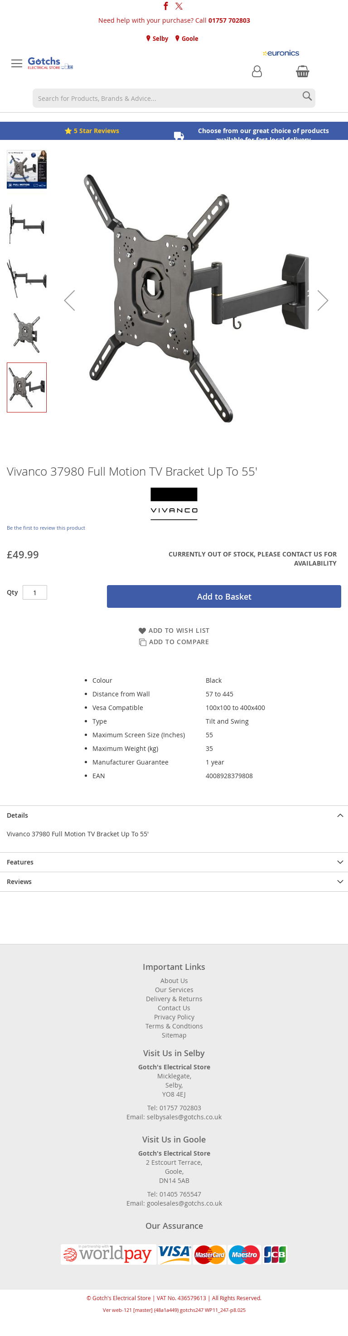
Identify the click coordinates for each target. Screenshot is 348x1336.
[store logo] (50, 63)
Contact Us (174, 1007)
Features (20, 862)
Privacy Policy (174, 1017)
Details (17, 815)
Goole (189, 39)
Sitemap (174, 1035)
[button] (69, 300)
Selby (159, 39)
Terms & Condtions (174, 1026)
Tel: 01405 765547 (174, 1194)
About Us (174, 980)
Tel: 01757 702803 (174, 1107)
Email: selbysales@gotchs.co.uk (174, 1117)
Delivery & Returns (174, 998)
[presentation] (174, 815)
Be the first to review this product (46, 527)
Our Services (174, 989)
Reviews (19, 881)
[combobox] (174, 98)
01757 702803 (229, 20)
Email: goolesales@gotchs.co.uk (174, 1203)
